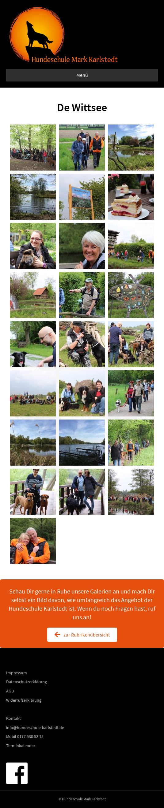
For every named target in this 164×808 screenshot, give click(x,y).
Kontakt (13, 718)
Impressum (16, 673)
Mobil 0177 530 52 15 (25, 736)
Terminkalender (20, 745)
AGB (10, 691)
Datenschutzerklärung (26, 681)
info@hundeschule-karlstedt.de (35, 727)
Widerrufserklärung (23, 700)
